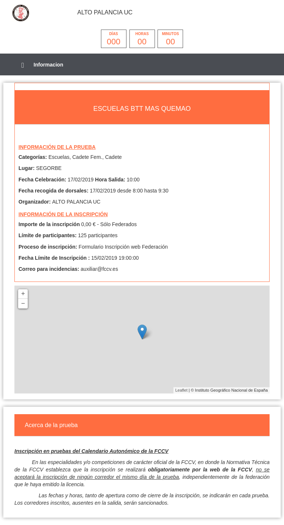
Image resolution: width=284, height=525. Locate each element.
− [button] (23, 303)
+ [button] (23, 294)
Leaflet (181, 390)
